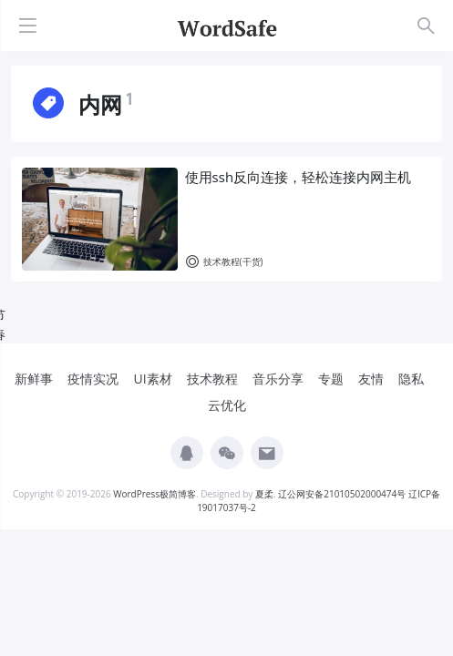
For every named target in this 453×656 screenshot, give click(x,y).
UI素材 (152, 378)
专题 (331, 378)
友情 (371, 378)
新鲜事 (34, 378)
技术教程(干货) (224, 262)
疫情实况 (92, 378)
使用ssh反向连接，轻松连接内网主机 (298, 177)
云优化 (227, 405)
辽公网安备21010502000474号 (342, 493)
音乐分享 (278, 378)
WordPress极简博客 (154, 493)
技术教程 (212, 378)
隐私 (411, 378)
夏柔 (264, 493)
